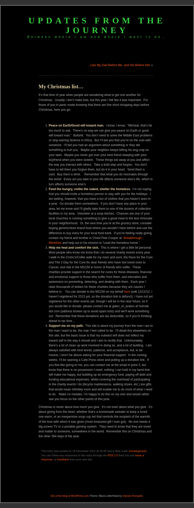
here (127, 291)
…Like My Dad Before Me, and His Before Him (118, 65)
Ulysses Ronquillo (133, 496)
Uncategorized (138, 451)
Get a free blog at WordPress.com (70, 496)
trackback (63, 459)
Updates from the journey (97, 25)
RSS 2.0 (113, 455)
